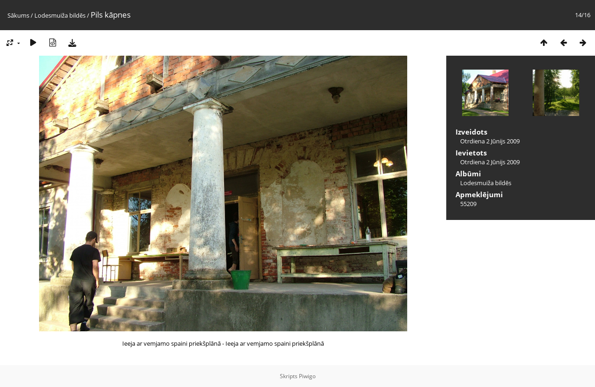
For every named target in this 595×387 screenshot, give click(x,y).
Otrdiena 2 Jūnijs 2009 (490, 141)
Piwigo (307, 376)
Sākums (18, 15)
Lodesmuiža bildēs (60, 15)
